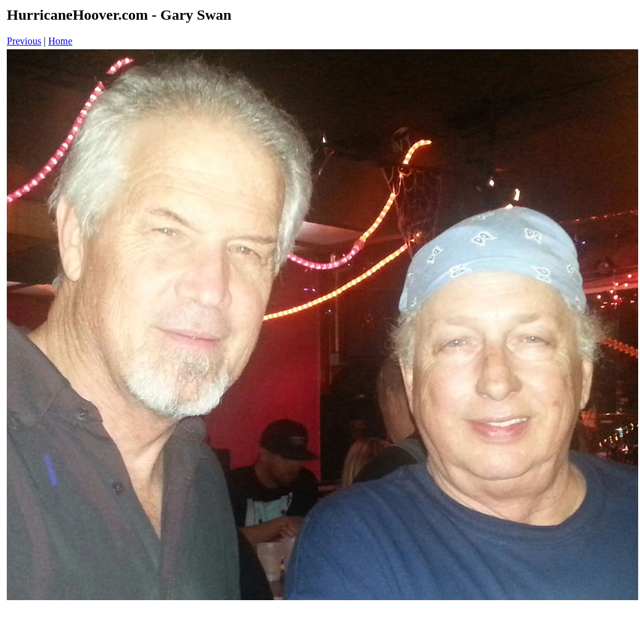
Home (60, 41)
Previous (24, 41)
